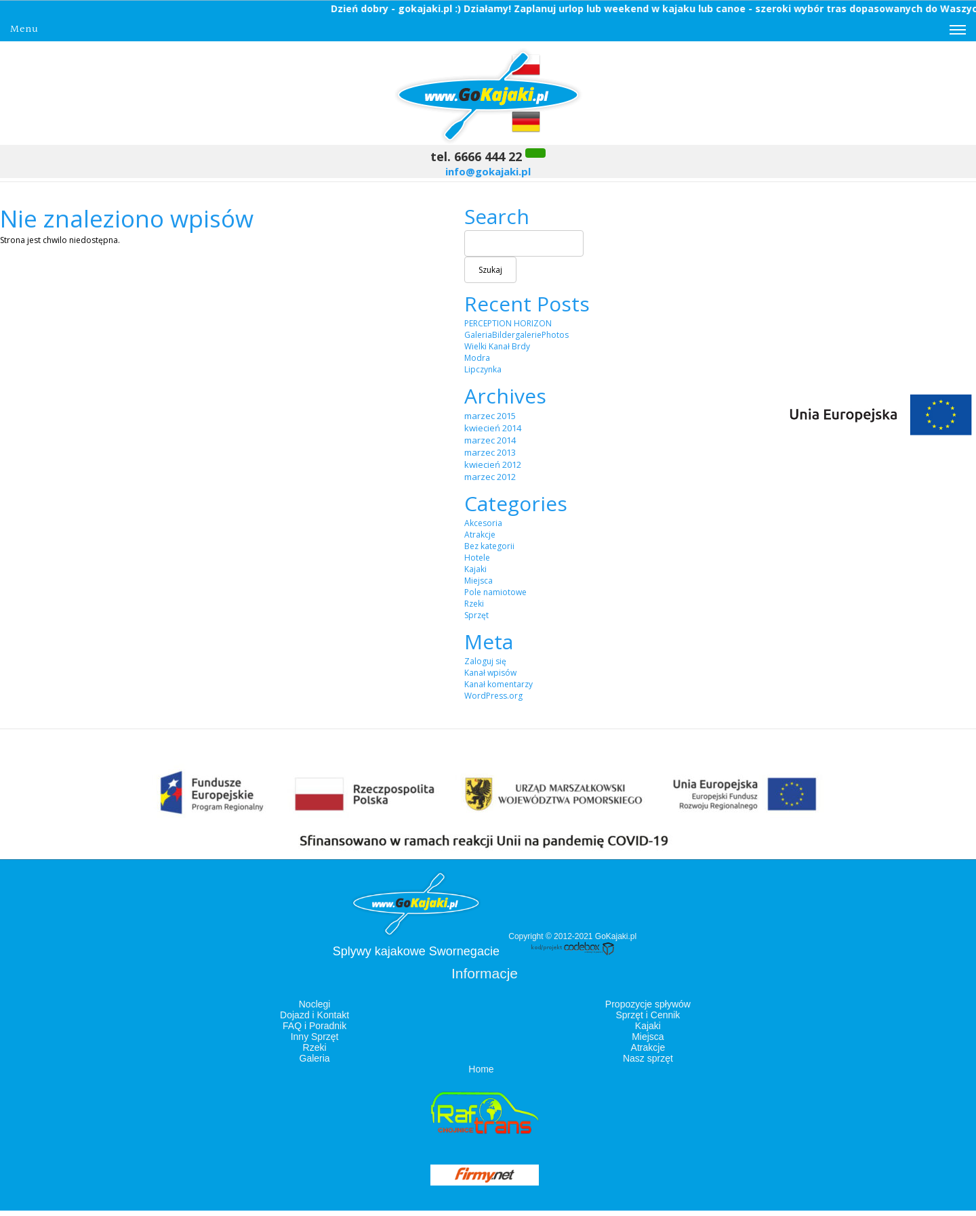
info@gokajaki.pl (488, 171)
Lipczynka (483, 369)
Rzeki (474, 603)
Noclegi (315, 1004)
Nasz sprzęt (648, 1058)
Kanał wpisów (490, 672)
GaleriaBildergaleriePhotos (516, 335)
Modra (477, 358)
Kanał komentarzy (498, 684)
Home (480, 1069)
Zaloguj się (485, 661)
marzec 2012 (490, 477)
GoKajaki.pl (615, 936)
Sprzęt (476, 615)
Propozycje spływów (648, 1004)
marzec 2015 (490, 416)
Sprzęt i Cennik (647, 1014)
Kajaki (475, 569)
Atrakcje (479, 534)
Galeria (315, 1058)
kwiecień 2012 (492, 464)
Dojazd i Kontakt (314, 1014)
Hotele (477, 557)
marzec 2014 (490, 440)
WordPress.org (493, 695)
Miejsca (478, 580)
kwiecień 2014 (492, 428)
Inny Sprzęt (315, 1036)
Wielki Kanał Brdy (497, 346)
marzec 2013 (490, 452)
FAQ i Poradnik (314, 1025)
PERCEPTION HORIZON (508, 323)
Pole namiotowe (495, 592)
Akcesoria (483, 523)
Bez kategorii (489, 546)
